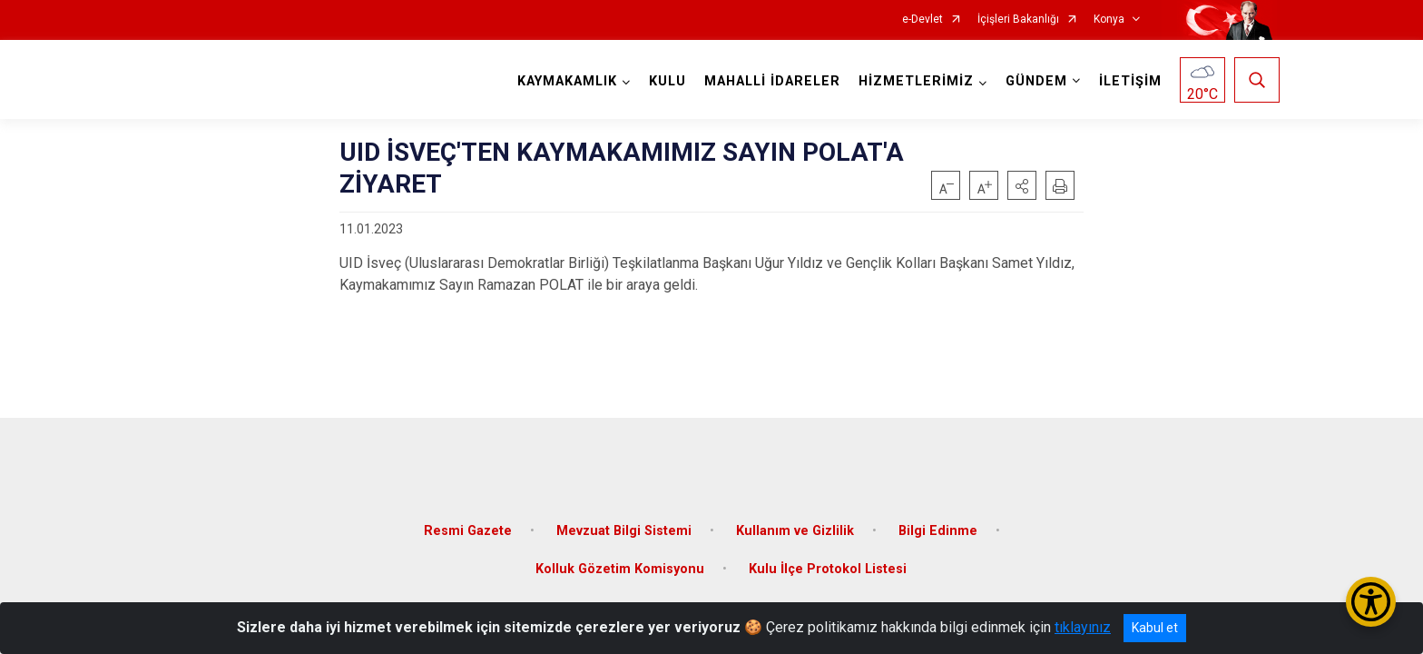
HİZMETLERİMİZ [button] (913, 81)
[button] (1021, 185)
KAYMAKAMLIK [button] (564, 81)
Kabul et (1155, 627)
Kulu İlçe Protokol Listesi (828, 558)
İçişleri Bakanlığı (1018, 19)
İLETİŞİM (1127, 81)
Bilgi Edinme (937, 520)
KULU (664, 81)
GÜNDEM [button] (1034, 81)
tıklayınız (1083, 627)
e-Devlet (922, 19)
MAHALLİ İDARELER (770, 81)
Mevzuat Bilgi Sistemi (624, 520)
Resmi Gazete (468, 520)
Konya (1109, 19)
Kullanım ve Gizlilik (795, 520)
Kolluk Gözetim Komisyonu (619, 558)
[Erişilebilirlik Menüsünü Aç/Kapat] (1371, 602)
